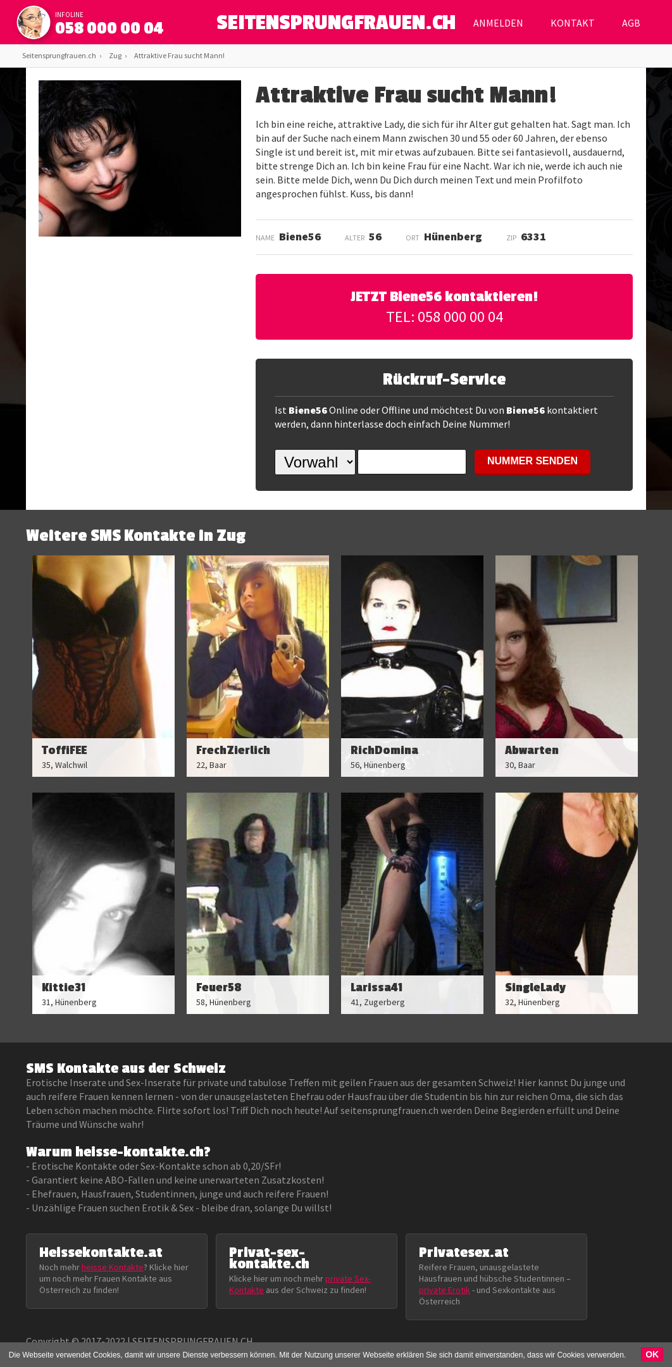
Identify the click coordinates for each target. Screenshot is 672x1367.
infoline (69, 14)
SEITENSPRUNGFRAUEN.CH (336, 25)
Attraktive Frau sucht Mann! (179, 55)
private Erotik (444, 1290)
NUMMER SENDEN (532, 460)
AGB (631, 22)
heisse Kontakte (113, 1267)
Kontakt (573, 22)
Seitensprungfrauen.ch (59, 55)
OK (652, 1354)
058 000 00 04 (109, 28)
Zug (115, 55)
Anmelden (498, 22)
